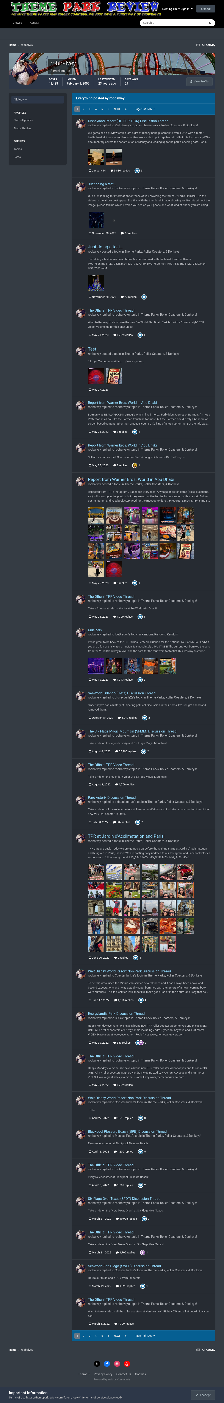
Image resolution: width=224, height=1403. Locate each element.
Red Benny (122, 125)
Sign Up (206, 8)
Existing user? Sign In (177, 9)
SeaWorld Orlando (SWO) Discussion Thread (121, 693)
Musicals (95, 630)
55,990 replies (125, 751)
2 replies (121, 957)
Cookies (140, 1374)
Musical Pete (123, 1135)
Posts (17, 157)
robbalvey (94, 125)
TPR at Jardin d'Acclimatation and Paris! (126, 836)
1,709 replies (123, 335)
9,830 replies (120, 170)
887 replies (121, 822)
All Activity (20, 99)
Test (92, 349)
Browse (17, 22)
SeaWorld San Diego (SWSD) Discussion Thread (124, 1266)
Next (117, 109)
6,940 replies (127, 717)
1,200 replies (123, 1151)
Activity (34, 22)
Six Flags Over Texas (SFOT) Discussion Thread (124, 1199)
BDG (118, 1018)
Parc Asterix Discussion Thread (112, 798)
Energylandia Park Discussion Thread (116, 1014)
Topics (18, 149)
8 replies (120, 431)
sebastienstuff (124, 801)
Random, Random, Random (160, 634)
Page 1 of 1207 (145, 109)
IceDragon (121, 634)
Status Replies (22, 128)
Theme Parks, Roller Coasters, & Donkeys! (170, 125)
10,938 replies (126, 1218)
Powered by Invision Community (112, 1379)
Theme (84, 1374)
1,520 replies (125, 1286)
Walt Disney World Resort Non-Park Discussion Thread (129, 971)
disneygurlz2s (124, 697)
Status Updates (23, 120)
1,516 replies (124, 1000)
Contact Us (123, 1374)
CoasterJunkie (124, 975)
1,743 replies (123, 679)
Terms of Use (17, 1397)
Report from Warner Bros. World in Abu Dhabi (122, 403)
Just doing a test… (102, 184)
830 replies (122, 1042)
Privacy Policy (103, 1374)
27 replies (128, 233)
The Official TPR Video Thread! (111, 310)
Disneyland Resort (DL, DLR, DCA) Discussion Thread (128, 121)
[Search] (160, 22)
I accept (202, 1395)
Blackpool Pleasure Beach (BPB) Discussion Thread (127, 1132)
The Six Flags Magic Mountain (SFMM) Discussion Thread (132, 731)
